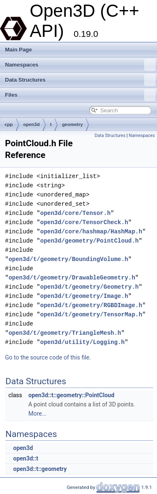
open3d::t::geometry (40, 469)
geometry (72, 124)
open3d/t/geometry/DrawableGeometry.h (71, 278)
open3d (31, 124)
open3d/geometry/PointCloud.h (89, 241)
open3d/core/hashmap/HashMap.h (91, 231)
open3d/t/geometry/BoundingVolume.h (68, 259)
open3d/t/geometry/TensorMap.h (91, 314)
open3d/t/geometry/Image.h (84, 296)
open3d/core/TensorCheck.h (84, 222)
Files (80, 95)
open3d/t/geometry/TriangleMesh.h (64, 333)
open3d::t (25, 458)
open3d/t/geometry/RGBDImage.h (91, 305)
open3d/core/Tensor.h (75, 213)
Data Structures (80, 80)
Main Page (18, 50)
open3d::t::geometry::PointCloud (71, 395)
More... (37, 413)
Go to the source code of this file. (48, 357)
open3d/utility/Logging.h (82, 342)
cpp (9, 124)
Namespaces (80, 65)
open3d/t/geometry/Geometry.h (89, 287)
